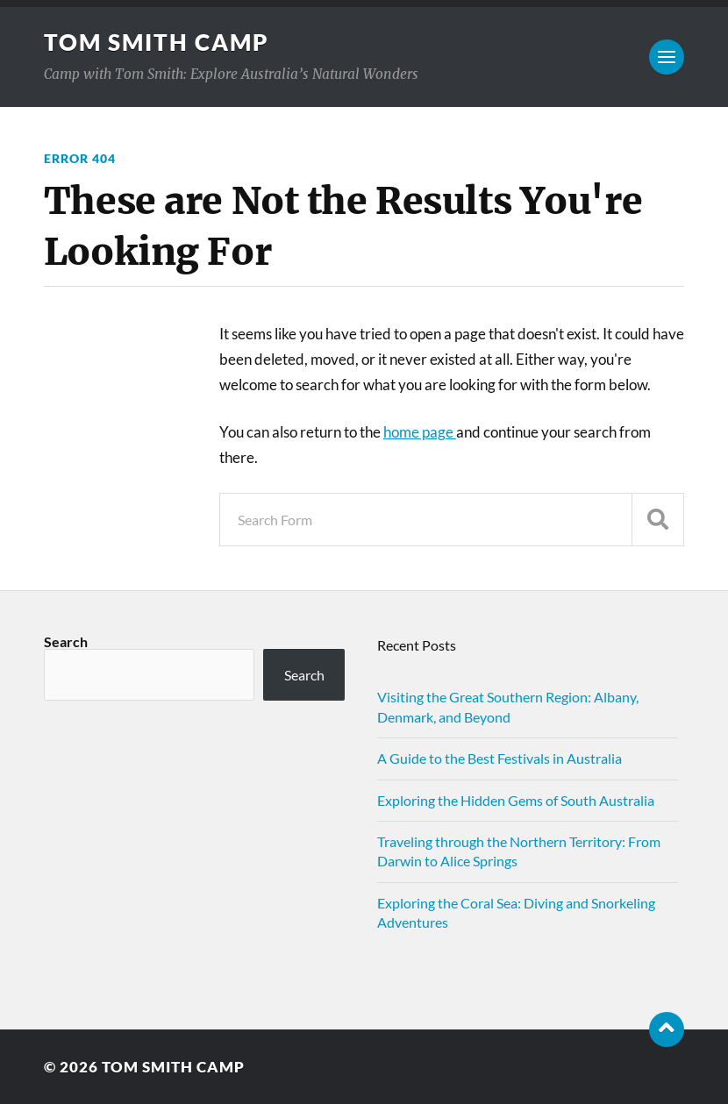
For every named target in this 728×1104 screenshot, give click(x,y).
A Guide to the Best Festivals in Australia (499, 758)
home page (419, 432)
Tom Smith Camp (156, 42)
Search (66, 641)
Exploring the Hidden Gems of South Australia (515, 800)
